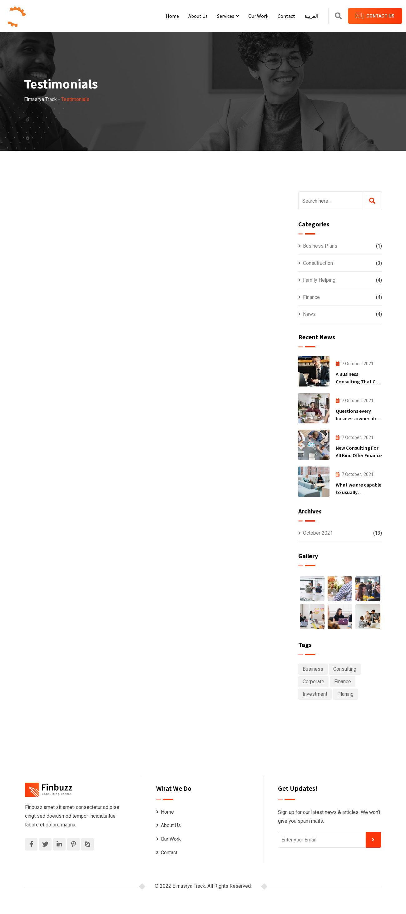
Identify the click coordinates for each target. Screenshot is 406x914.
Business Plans (320, 246)
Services (225, 16)
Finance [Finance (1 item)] (342, 681)
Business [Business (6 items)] (313, 669)
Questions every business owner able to (358, 418)
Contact (286, 16)
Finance (311, 297)
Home (172, 16)
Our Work (258, 16)
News (309, 314)
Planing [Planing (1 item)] (345, 694)
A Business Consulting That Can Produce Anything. (358, 381)
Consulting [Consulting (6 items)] (344, 669)
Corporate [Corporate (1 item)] (313, 681)
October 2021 (318, 533)
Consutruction (318, 263)
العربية (311, 16)
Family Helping (319, 280)
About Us (198, 16)
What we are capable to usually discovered (358, 492)
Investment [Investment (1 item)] (315, 694)
